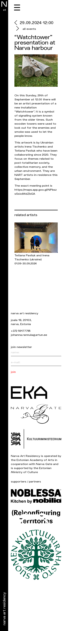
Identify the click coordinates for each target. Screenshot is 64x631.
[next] (17, 28)
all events (29, 28)
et (4, 9)
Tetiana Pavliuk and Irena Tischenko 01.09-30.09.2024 (31, 259)
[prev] (17, 23)
